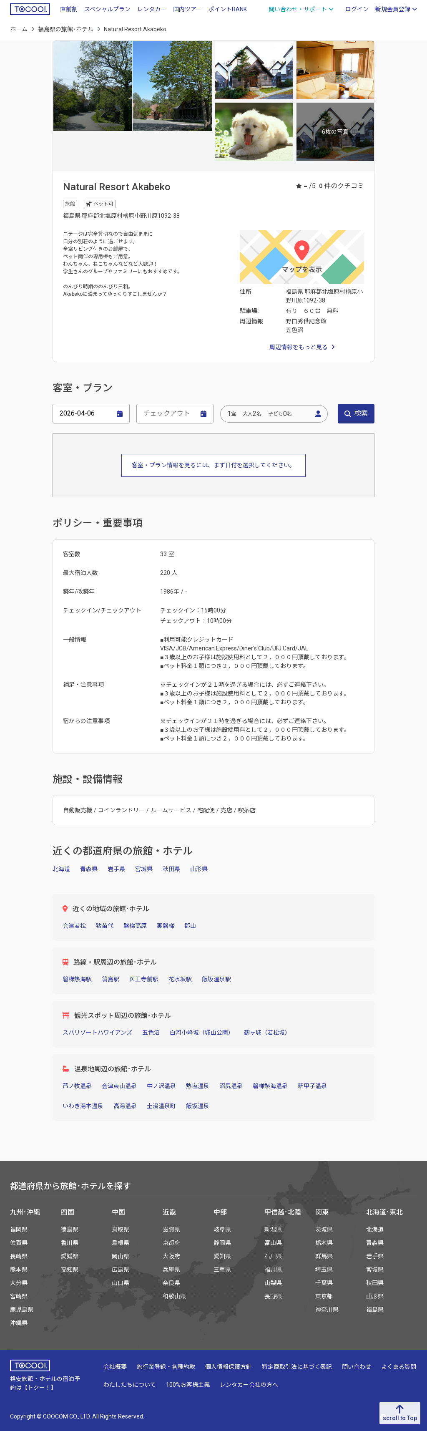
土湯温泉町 (161, 1106)
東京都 (324, 1296)
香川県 (69, 1243)
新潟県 (273, 1229)
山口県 (120, 1283)
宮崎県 (19, 1296)
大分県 (19, 1283)
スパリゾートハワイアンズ (97, 1032)
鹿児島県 (21, 1309)
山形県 (199, 869)
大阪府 (171, 1256)
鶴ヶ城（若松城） (267, 1032)
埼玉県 (324, 1269)
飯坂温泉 (197, 1106)
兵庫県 (171, 1269)
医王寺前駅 (143, 979)
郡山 (190, 925)
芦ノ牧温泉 (77, 1086)
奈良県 (171, 1283)
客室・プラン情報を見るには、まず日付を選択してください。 (213, 465)
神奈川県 (327, 1309)
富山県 (273, 1243)
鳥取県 (120, 1229)
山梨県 (273, 1283)
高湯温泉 (125, 1106)
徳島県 (69, 1229)
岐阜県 (222, 1229)
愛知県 (222, 1256)
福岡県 (19, 1229)
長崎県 (19, 1256)
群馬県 (324, 1256)
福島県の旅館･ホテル (65, 29)
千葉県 (324, 1283)
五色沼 (151, 1032)
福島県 (375, 1309)
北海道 (61, 869)
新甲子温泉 (312, 1086)
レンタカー (151, 9)
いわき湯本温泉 (83, 1106)
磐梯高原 (135, 925)
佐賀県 (19, 1243)
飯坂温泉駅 (216, 979)
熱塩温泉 (197, 1086)
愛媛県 (69, 1256)
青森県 (89, 869)
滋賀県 (171, 1229)
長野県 (273, 1296)
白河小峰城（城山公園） (202, 1032)
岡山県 (120, 1256)
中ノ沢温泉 (161, 1086)
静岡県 (222, 1243)
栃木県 (324, 1243)
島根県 (120, 1243)
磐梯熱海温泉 (270, 1086)
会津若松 (74, 925)
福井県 (273, 1269)
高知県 (69, 1269)
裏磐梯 (165, 925)
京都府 (171, 1243)
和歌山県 (174, 1296)
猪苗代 (104, 925)
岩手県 (116, 869)
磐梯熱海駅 (77, 979)
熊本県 (19, 1269)
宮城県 (144, 869)
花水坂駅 (180, 979)
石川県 (273, 1256)
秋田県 (171, 869)
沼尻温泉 (231, 1086)
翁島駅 (110, 979)
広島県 (120, 1269)
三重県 (222, 1269)
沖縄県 (19, 1323)
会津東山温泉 (119, 1086)
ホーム (19, 29)
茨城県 (324, 1229)
